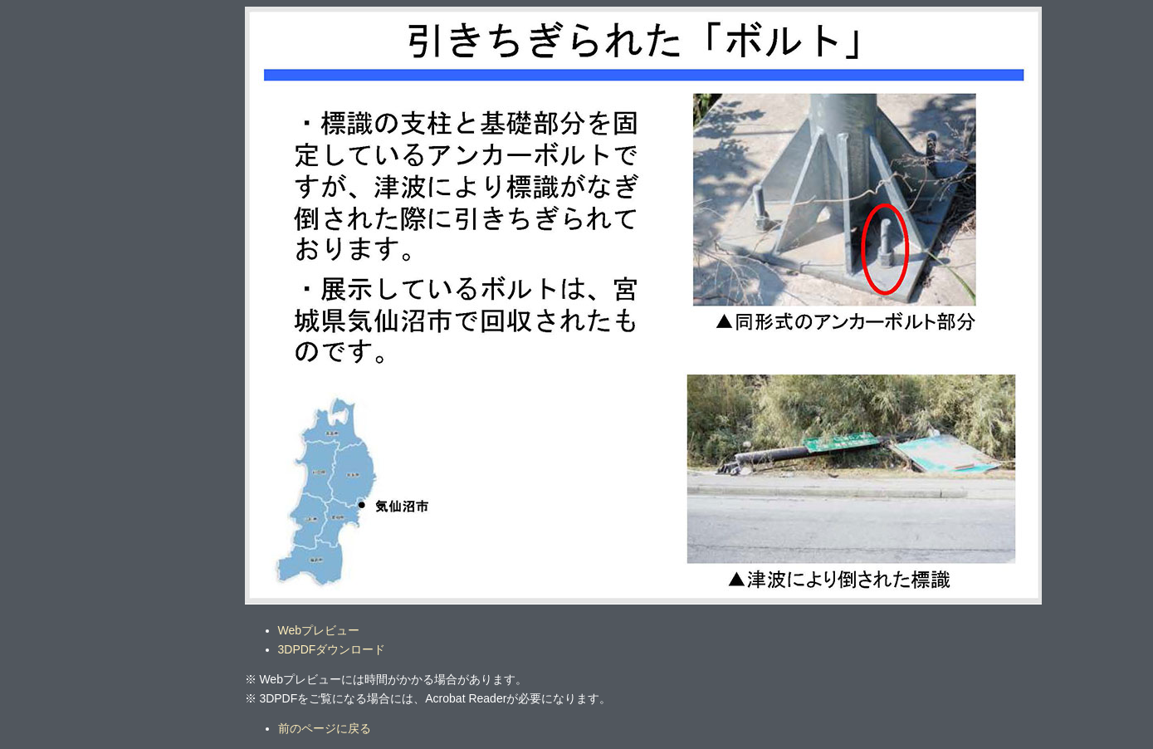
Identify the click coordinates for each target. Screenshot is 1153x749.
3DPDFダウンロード (332, 649)
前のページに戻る (324, 728)
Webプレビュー (319, 630)
